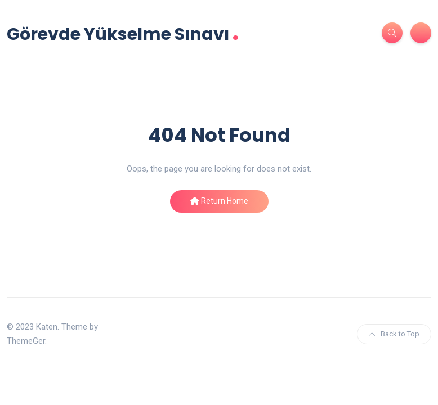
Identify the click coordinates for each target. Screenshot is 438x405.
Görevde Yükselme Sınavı (123, 33)
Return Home (219, 200)
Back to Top (394, 334)
